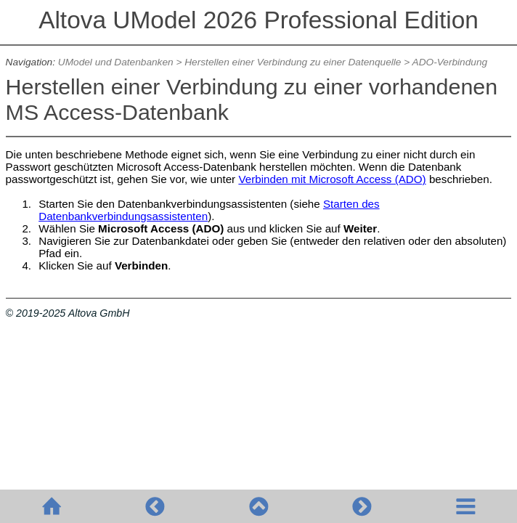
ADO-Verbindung (450, 62)
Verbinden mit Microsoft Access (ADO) (332, 179)
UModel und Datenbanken (116, 62)
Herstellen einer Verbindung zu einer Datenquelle (292, 62)
